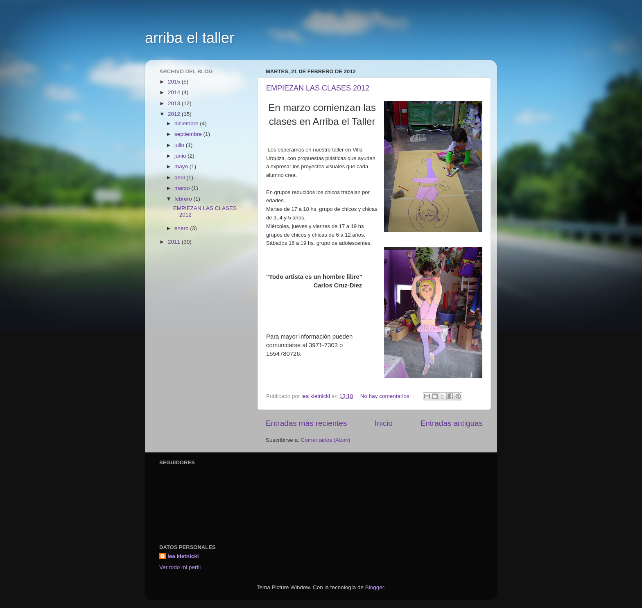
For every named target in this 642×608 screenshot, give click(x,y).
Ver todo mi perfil (180, 567)
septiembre (188, 134)
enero (182, 228)
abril (180, 177)
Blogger (374, 587)
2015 (175, 82)
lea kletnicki (183, 556)
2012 (175, 114)
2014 (175, 92)
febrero (184, 199)
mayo (182, 166)
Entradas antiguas (451, 423)
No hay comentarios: (386, 396)
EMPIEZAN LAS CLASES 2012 (317, 88)
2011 (175, 242)
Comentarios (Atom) (325, 440)
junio (181, 156)
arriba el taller (189, 37)
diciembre (187, 123)
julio (180, 145)
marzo (182, 188)
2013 (175, 103)
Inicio (384, 423)
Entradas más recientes (306, 423)
